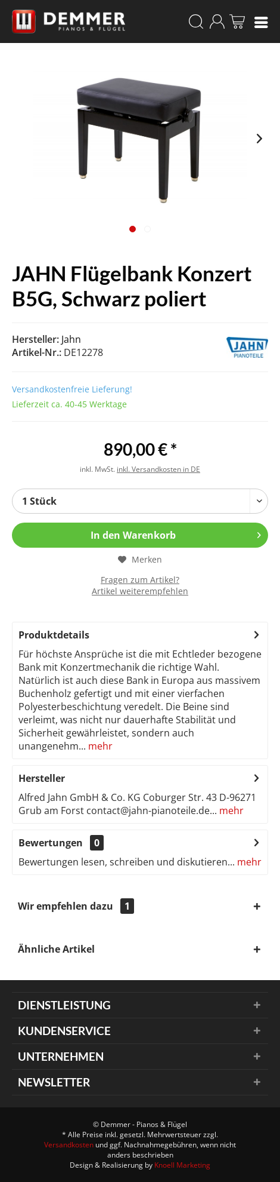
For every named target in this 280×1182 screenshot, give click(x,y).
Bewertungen (50, 842)
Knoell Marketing (182, 1165)
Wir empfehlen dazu (76, 906)
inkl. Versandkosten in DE (158, 469)
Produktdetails (53, 634)
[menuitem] (261, 21)
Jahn (71, 339)
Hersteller (41, 778)
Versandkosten (69, 1145)
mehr (99, 746)
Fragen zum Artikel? (140, 579)
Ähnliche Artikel (56, 949)
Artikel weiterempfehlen (140, 591)
